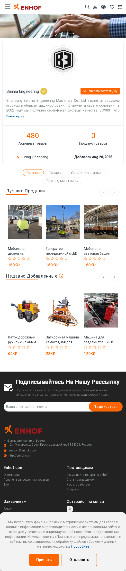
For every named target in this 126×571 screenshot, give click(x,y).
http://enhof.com (17, 455)
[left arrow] (103, 277)
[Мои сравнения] (103, 6)
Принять (44, 559)
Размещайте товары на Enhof (87, 475)
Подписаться (106, 407)
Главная (33, 173)
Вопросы (73, 489)
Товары (55, 173)
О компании (12, 475)
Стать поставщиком (80, 479)
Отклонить (79, 559)
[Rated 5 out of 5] (28, 258)
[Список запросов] (120, 6)
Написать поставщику (100, 91)
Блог (7, 484)
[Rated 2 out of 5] (14, 258)
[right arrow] (114, 277)
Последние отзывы (62, 181)
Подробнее (80, 546)
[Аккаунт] (95, 6)
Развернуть (15, 116)
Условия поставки (86, 173)
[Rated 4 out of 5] (23, 258)
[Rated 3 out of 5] (19, 258)
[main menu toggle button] (7, 6)
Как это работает (78, 484)
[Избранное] (112, 6)
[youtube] (70, 509)
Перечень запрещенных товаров (26, 479)
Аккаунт (9, 508)
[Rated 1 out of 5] (10, 258)
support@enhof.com (20, 450)
